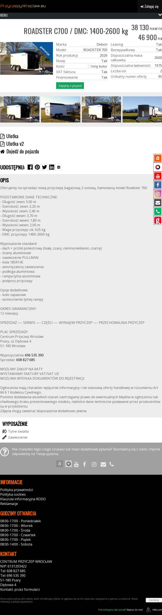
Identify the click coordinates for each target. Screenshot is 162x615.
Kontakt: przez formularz (20, 589)
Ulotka (9, 136)
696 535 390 (34, 355)
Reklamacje (9, 503)
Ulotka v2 (12, 143)
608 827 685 (25, 359)
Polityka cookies (13, 494)
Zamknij (154, 600)
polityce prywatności (23, 601)
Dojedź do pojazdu (19, 151)
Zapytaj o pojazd (70, 86)
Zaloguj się (150, 6)
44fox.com (153, 609)
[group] (20, 109)
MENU (4, 15)
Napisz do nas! (120, 609)
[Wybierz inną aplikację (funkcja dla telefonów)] (58, 167)
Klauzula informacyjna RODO (23, 499)
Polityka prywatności (16, 489)
